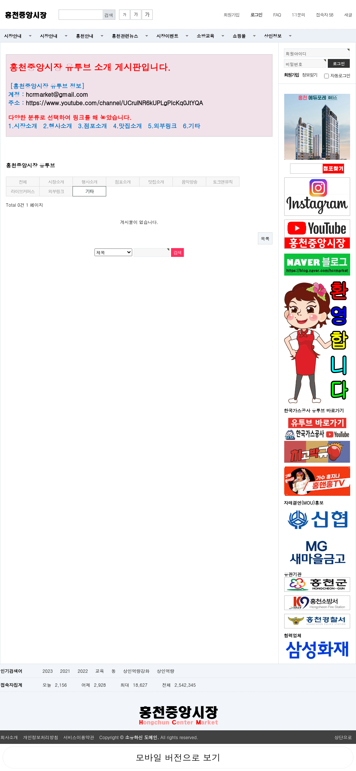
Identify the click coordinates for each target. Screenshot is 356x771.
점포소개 (122, 181)
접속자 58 (324, 14)
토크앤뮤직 (223, 181)
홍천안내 (84, 36)
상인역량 (165, 671)
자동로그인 (340, 75)
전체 (23, 181)
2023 (47, 671)
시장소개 (56, 181)
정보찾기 (309, 74)
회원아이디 (296, 53)
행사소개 (89, 181)
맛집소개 (156, 181)
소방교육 (205, 36)
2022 (83, 671)
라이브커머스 (23, 191)
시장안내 (13, 36)
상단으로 (343, 737)
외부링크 (56, 191)
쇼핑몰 (239, 36)
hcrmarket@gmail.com (57, 94)
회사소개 (9, 737)
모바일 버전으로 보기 (178, 757)
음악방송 (189, 181)
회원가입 (231, 14)
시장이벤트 (167, 36)
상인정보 (273, 36)
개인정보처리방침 (40, 737)
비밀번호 (294, 64)
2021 (65, 671)
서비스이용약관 (78, 737)
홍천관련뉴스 (125, 36)
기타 (89, 191)
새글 (348, 14)
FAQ (277, 14)
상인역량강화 (136, 671)
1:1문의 (298, 14)
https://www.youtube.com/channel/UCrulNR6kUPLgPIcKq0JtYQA (114, 103)
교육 (99, 671)
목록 (265, 238)
